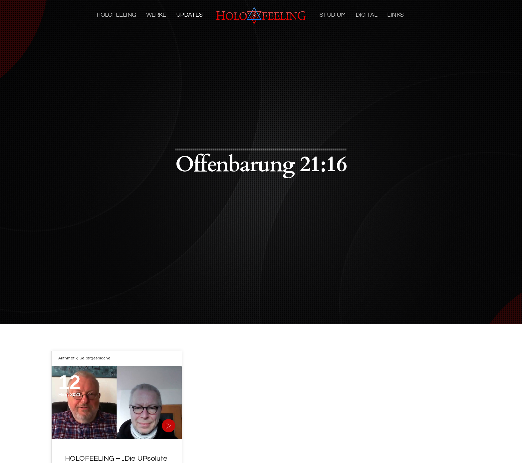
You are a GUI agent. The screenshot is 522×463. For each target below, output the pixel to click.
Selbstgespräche (95, 358)
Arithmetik (68, 358)
